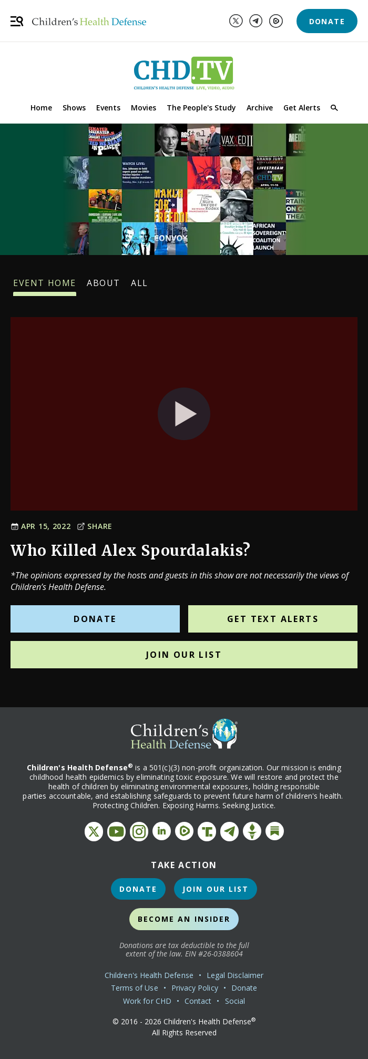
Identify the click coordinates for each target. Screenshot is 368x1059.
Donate (327, 21)
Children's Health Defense (149, 975)
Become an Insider (184, 919)
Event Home (44, 286)
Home (41, 108)
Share (95, 526)
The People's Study (201, 108)
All (139, 286)
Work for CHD (147, 1001)
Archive (260, 108)
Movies (143, 108)
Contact (198, 1001)
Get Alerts (301, 108)
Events (108, 108)
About (103, 286)
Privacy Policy (194, 988)
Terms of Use (134, 988)
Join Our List (184, 654)
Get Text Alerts (273, 619)
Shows (74, 108)
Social (235, 1001)
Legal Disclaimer (235, 975)
